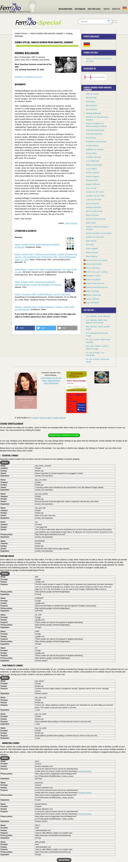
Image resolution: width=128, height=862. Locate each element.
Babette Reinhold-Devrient (97, 287)
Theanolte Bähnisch (94, 134)
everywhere (112, 20)
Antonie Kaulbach (93, 280)
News (107, 9)
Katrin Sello (91, 223)
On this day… (94, 9)
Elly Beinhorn (91, 105)
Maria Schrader (92, 215)
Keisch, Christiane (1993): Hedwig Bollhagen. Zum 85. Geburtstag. (43, 294)
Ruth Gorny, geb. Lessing (96, 272)
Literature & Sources (33, 77)
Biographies (65, 9)
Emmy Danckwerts (94, 264)
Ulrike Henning (71, 223)
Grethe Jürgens (92, 176)
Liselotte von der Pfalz (95, 196)
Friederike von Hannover (96, 142)
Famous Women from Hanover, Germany (46, 33)
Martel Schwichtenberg (95, 219)
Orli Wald (90, 245)
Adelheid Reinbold (93, 207)
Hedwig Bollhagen (93, 113)
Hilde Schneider (92, 291)
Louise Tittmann (92, 299)
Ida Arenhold (91, 98)
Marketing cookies (9, 743)
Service (116, 9)
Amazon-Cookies (84, 771)
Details (5, 462)
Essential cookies (9, 455)
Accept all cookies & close (64, 435)
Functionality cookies (11, 665)
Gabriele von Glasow (95, 149)
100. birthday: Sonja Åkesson (98, 316)
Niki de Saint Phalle (94, 211)
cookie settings (59, 418)
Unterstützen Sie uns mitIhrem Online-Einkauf (51, 380)
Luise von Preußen (94, 200)
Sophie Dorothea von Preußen (98, 233)
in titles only (112, 22)
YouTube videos (7, 556)
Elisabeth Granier (93, 276)
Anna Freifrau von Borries (97, 260)
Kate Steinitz (91, 241)
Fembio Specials (21, 33)
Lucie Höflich (91, 169)
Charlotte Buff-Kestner (95, 130)
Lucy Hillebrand (92, 161)
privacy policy (45, 418)
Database (80, 9)
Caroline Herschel (93, 157)
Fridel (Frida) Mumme (95, 283)
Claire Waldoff (92, 249)
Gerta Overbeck (92, 203)
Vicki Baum (90, 102)
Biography (19, 77)
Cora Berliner (91, 109)
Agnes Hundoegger (94, 165)
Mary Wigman (92, 256)
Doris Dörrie (91, 138)
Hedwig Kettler (92, 180)
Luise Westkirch (92, 303)
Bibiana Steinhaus (93, 295)
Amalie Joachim (92, 172)
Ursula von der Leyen (95, 192)
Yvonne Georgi (92, 145)
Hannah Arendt (92, 94)
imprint (35, 418)
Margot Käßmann (93, 184)
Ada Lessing (91, 188)
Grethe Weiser (92, 252)
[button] (25, 328)
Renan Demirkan (93, 268)
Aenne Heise (91, 153)
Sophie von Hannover (95, 237)
